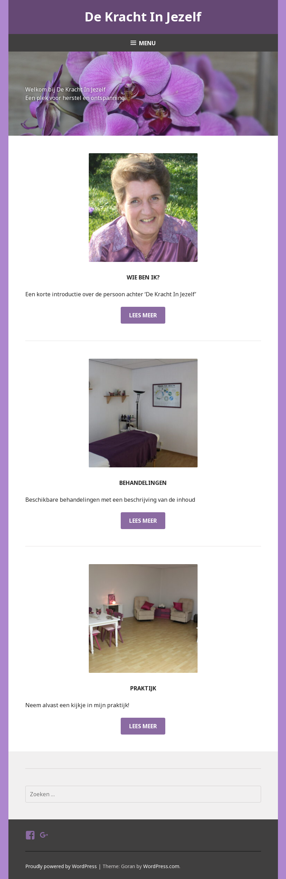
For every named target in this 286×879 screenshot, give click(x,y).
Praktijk (143, 688)
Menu (147, 43)
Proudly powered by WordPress (61, 866)
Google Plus (43, 841)
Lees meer (147, 313)
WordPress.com (161, 866)
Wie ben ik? (143, 277)
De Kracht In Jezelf (143, 16)
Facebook (29, 841)
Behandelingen (143, 483)
